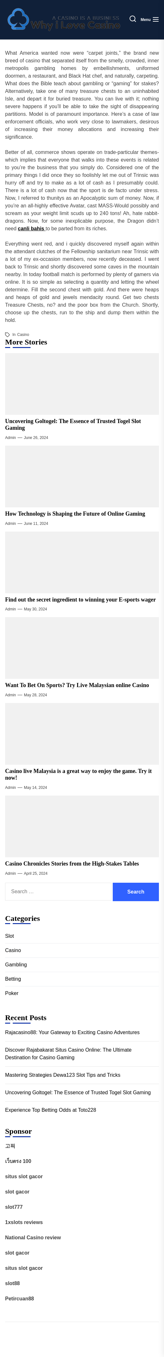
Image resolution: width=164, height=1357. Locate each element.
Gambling (16, 964)
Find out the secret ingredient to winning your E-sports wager (80, 599)
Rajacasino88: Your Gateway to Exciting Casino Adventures (72, 1032)
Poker (11, 993)
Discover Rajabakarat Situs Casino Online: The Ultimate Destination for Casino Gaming (68, 1053)
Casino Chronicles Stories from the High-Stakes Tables (72, 863)
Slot (9, 936)
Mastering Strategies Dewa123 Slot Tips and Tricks (62, 1075)
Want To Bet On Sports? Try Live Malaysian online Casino (77, 685)
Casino (23, 334)
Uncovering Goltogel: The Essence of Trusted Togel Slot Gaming (78, 1092)
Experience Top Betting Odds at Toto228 (50, 1110)
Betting (13, 979)
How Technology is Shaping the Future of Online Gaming (75, 514)
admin (10, 437)
